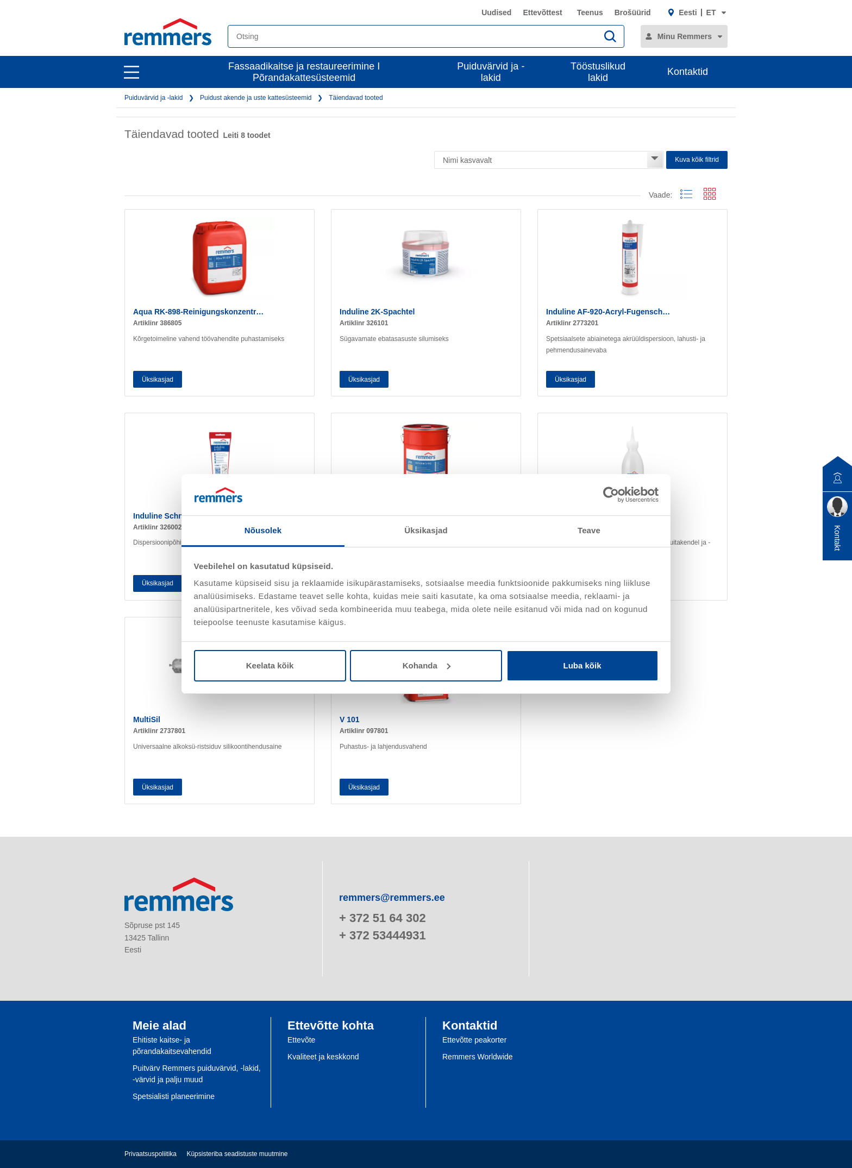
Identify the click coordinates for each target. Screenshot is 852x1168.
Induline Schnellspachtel (177, 516)
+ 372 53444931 (382, 935)
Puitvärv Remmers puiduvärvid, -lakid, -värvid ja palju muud (197, 1074)
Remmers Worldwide (477, 1056)
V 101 (350, 719)
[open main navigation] (131, 72)
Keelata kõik (270, 665)
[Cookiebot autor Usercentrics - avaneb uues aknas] (611, 495)
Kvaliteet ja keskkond (323, 1056)
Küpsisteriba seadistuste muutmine (236, 1154)
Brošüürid (633, 12)
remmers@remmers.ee (392, 897)
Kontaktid (687, 71)
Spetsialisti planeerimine (174, 1096)
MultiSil (146, 719)
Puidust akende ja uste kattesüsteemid (255, 98)
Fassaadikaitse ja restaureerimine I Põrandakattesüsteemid (304, 72)
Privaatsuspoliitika (150, 1154)
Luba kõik (582, 665)
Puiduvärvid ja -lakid (490, 72)
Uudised (496, 12)
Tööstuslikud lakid (598, 72)
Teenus (590, 12)
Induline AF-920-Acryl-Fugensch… (608, 311)
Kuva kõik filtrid (697, 159)
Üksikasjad (157, 379)
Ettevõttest (542, 12)
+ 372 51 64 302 (382, 918)
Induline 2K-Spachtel (377, 311)
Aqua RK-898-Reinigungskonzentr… (198, 311)
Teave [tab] (589, 530)
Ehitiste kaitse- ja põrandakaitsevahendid (172, 1046)
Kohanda (426, 665)
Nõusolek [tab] (263, 530)
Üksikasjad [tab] (425, 530)
